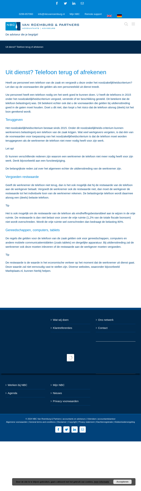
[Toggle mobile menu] (133, 24)
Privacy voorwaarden (66, 401)
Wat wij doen (60, 319)
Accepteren (122, 482)
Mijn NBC (58, 385)
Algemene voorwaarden (16, 422)
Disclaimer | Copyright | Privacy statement (76, 422)
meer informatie (101, 482)
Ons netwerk (105, 319)
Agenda (12, 393)
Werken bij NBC (17, 385)
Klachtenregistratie (104, 422)
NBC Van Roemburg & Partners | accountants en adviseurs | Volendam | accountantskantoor (74, 419)
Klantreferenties (62, 327)
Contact (103, 327)
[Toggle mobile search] (126, 24)
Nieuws (57, 393)
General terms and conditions (42, 422)
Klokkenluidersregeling (125, 422)
